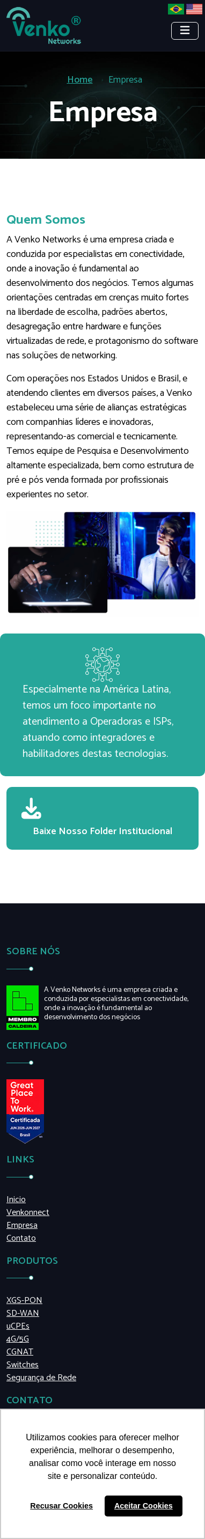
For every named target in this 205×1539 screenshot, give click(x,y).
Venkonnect (27, 1212)
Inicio (16, 1200)
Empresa (22, 1225)
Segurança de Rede (41, 1378)
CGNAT (19, 1352)
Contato (21, 1238)
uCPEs (18, 1326)
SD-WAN (22, 1313)
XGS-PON (24, 1300)
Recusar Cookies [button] (61, 1505)
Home (80, 80)
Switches (22, 1365)
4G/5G (17, 1339)
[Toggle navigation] (185, 31)
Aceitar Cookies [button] (143, 1505)
